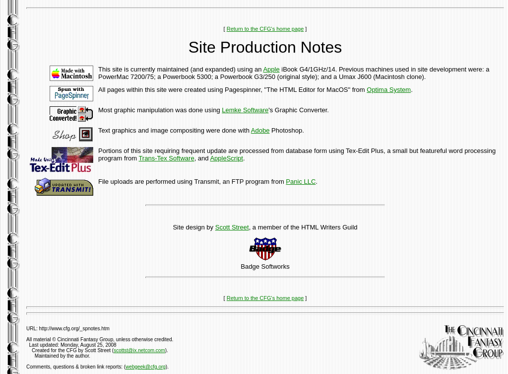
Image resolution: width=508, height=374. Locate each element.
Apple (271, 69)
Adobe (260, 130)
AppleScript (226, 158)
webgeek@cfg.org (146, 367)
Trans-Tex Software (166, 158)
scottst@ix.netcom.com (139, 350)
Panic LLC (301, 181)
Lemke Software (245, 110)
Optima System (389, 89)
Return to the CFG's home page (265, 29)
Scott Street (232, 227)
